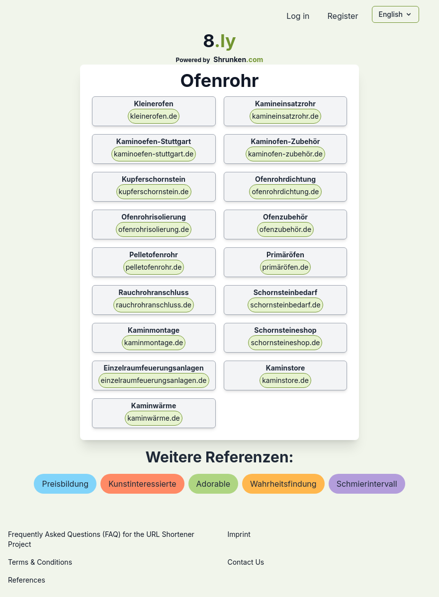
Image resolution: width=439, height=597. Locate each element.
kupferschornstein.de (154, 191)
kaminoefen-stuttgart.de (153, 153)
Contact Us (246, 562)
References (26, 580)
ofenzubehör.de (285, 229)
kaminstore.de (285, 380)
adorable (213, 484)
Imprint (239, 534)
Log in (297, 16)
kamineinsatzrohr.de (285, 116)
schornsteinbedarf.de (285, 304)
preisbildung (65, 484)
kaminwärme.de (153, 418)
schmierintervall (367, 484)
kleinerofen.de (153, 116)
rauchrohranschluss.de (153, 304)
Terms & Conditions (40, 562)
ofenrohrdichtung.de (285, 191)
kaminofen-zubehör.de (285, 153)
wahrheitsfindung (283, 484)
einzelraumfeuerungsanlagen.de (154, 380)
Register (342, 16)
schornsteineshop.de (285, 342)
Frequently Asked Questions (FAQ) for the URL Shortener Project (101, 539)
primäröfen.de (286, 267)
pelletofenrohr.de (154, 267)
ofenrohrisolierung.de (153, 229)
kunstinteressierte (142, 484)
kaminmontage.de (153, 342)
